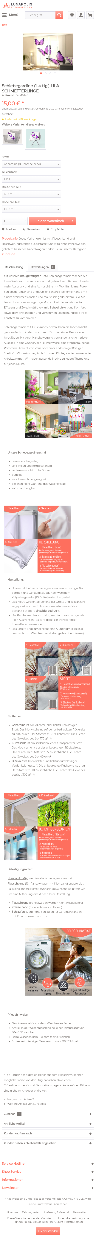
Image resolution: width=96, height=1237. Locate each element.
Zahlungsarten (31, 1212)
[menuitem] (10, 15)
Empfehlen (56, 229)
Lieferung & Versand (56, 1212)
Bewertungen (43, 267)
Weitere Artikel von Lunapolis (25, 1103)
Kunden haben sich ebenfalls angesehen (30, 1143)
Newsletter (79, 1212)
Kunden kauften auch (18, 1133)
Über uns (12, 1212)
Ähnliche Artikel (14, 1123)
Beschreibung (14, 267)
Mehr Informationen (69, 1221)
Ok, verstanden (48, 1231)
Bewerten (31, 229)
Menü (10, 14)
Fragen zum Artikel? (19, 1099)
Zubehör (12, 1114)
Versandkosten (26, 108)
